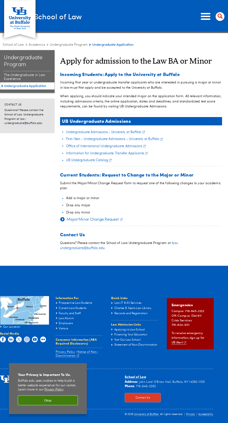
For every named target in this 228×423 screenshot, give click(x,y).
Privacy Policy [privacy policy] (53, 389)
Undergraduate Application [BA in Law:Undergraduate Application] (25, 85)
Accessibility (205, 414)
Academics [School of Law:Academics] (37, 45)
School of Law (72, 16)
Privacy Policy (65, 351)
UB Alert (179, 342)
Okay (47, 400)
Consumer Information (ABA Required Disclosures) (76, 341)
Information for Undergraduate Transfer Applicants (107, 153)
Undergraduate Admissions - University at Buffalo (105, 132)
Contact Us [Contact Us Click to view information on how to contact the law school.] (137, 398)
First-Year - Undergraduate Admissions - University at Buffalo (114, 139)
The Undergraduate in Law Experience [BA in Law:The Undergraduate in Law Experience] (24, 77)
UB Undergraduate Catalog (89, 160)
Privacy (190, 414)
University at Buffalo (146, 414)
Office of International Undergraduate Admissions (106, 146)
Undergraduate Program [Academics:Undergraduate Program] (69, 45)
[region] (48, 388)
